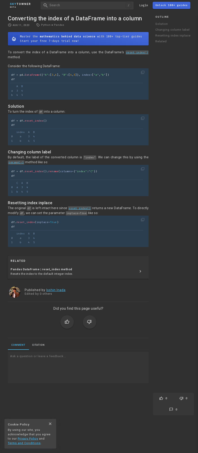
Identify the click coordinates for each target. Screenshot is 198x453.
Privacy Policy (28, 438)
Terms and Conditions (24, 443)
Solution (161, 24)
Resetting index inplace (173, 35)
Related (161, 41)
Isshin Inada (56, 290)
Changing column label (172, 29)
